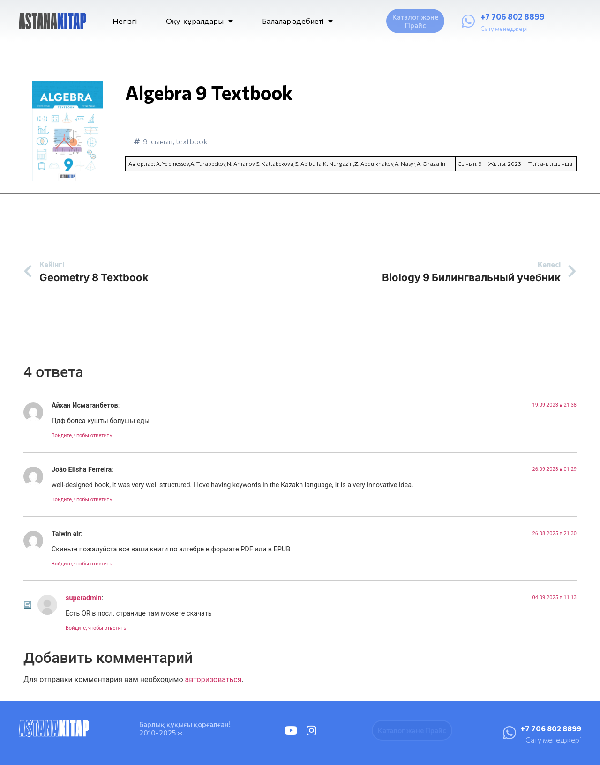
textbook (192, 141)
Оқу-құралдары (199, 21)
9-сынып (157, 141)
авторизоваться (213, 679)
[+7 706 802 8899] (468, 21)
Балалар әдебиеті (297, 21)
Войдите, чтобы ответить (82, 435)
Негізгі (124, 20)
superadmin (84, 598)
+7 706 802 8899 (512, 17)
